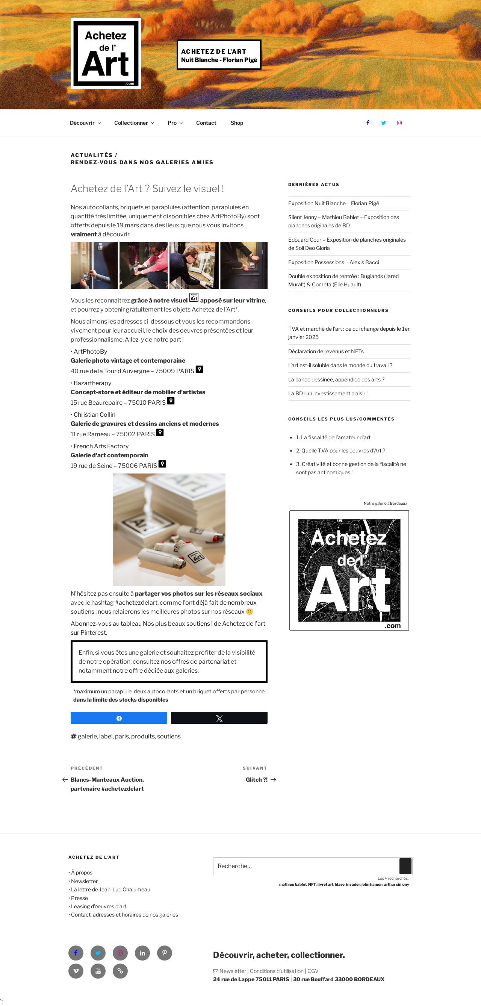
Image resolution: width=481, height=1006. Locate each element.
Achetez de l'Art (214, 51)
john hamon (372, 884)
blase (340, 884)
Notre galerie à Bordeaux (385, 503)
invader (353, 884)
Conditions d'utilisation (277, 971)
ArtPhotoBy (90, 351)
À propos (81, 872)
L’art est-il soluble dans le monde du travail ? (340, 365)
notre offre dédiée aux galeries (155, 670)
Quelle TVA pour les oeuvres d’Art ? (343, 450)
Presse (79, 898)
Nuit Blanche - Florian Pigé (219, 60)
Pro (176, 123)
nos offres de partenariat (195, 661)
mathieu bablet (293, 884)
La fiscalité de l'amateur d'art (336, 437)
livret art (325, 884)
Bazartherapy (92, 383)
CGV (313, 971)
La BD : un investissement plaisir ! (328, 393)
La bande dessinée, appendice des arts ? (336, 379)
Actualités (92, 155)
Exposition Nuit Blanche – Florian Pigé (333, 203)
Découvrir (86, 123)
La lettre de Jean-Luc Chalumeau (110, 889)
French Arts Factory (101, 446)
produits (143, 736)
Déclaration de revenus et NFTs (326, 351)
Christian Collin (94, 414)
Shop (237, 123)
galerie (87, 736)
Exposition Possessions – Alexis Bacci (333, 262)
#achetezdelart (136, 602)
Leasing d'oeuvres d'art (98, 906)
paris (122, 736)
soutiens (169, 736)
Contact (206, 123)
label (106, 736)
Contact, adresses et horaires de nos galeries (124, 914)
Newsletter (84, 881)
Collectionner (134, 123)
